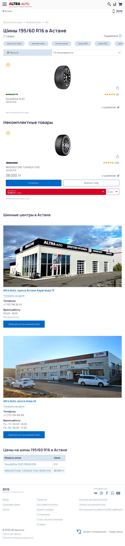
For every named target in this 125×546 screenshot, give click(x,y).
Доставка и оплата (47, 504)
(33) (117, 162)
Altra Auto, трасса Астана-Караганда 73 (28, 290)
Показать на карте (13, 295)
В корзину (34, 183)
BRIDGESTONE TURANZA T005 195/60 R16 (28, 470)
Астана (8, 11)
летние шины (61, 43)
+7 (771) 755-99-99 (13, 415)
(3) (117, 94)
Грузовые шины (11, 504)
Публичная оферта (11, 534)
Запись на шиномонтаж (92, 504)
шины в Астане (14, 43)
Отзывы (41, 524)
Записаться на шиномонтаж (24, 324)
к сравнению (110, 107)
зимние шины (38, 43)
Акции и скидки (45, 509)
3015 (119, 11)
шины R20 (83, 43)
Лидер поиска (116, 531)
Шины (5, 499)
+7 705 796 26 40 (12, 304)
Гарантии (42, 499)
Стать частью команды (50, 519)
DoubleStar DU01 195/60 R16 (20, 464)
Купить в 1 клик (91, 183)
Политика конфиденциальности (17, 537)
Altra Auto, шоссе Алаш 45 (19, 401)
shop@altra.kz (100, 488)
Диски (5, 509)
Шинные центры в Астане (93, 499)
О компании (43, 514)
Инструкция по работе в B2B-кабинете (101, 509)
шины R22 (102, 43)
